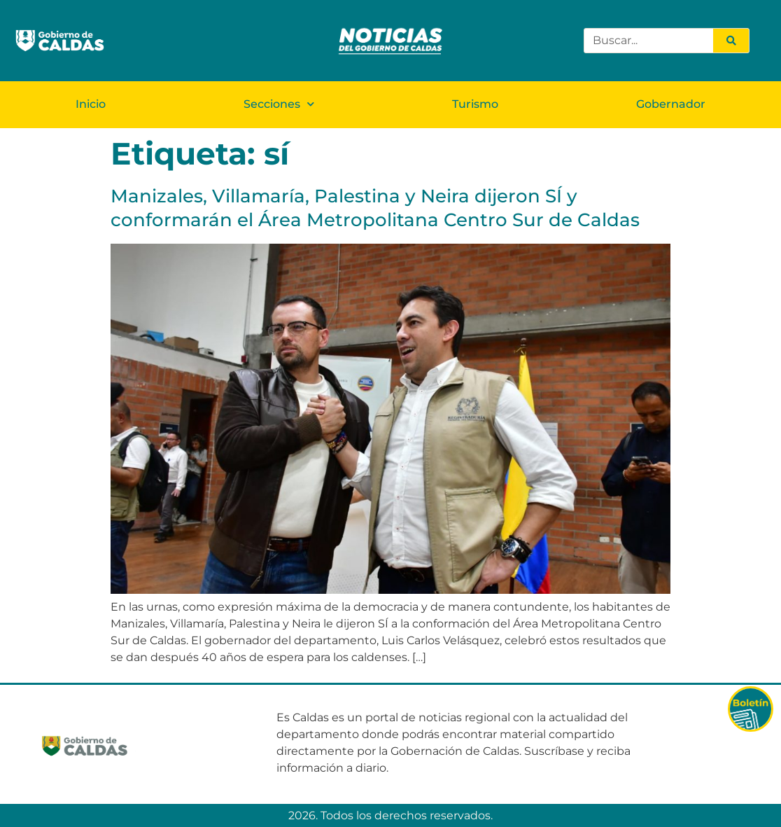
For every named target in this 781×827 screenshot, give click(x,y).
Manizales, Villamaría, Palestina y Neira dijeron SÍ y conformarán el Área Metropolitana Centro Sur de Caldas (375, 208)
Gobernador (670, 104)
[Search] (730, 41)
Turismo (475, 104)
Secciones (279, 104)
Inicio (91, 104)
